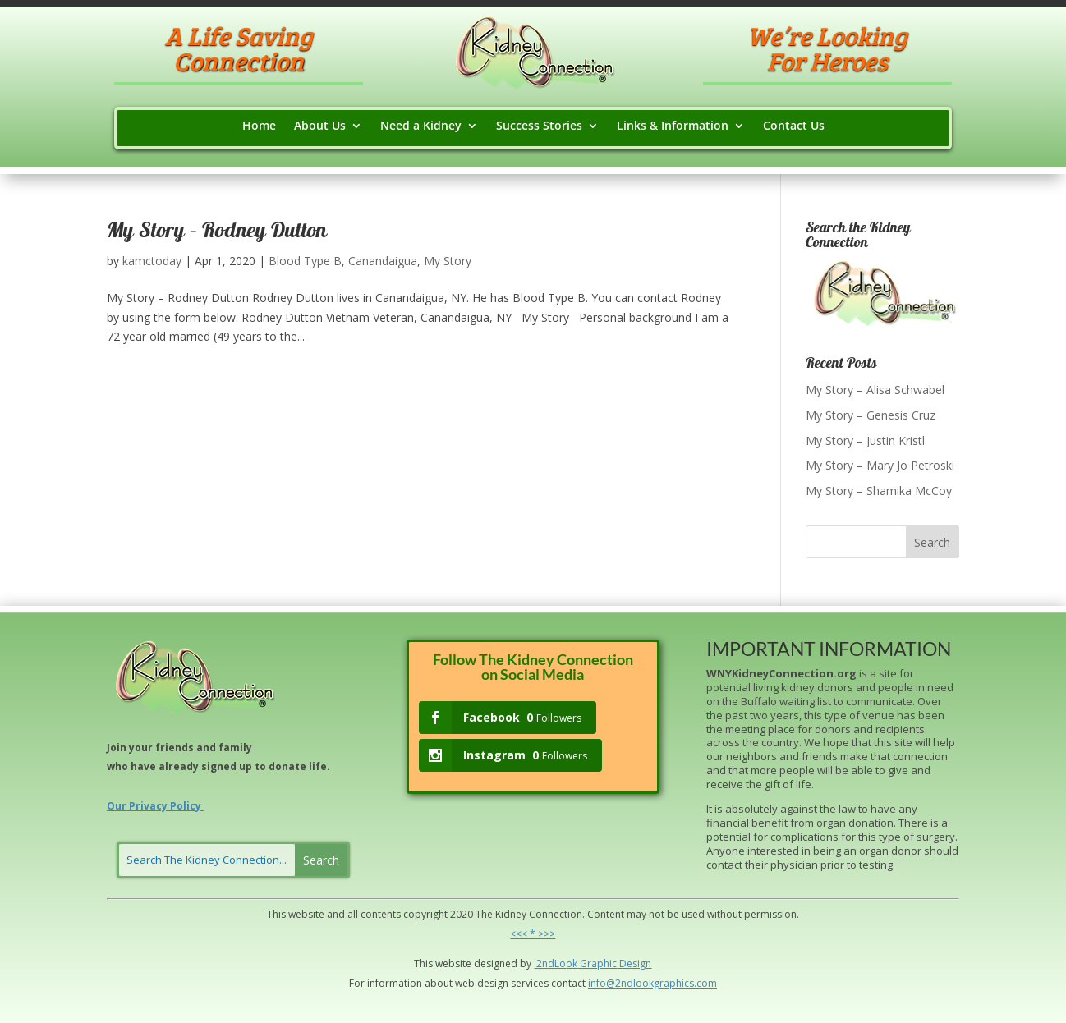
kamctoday (151, 260)
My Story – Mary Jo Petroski (880, 465)
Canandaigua (382, 260)
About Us (320, 126)
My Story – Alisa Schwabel (875, 389)
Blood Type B (305, 260)
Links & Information (672, 126)
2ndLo (550, 963)
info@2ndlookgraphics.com (652, 983)
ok (571, 963)
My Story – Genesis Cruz (870, 415)
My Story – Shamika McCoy (879, 490)
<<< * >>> (532, 934)
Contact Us (794, 126)
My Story (447, 260)
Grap (590, 963)
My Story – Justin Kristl (865, 440)
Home (259, 126)
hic (610, 963)
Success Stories (539, 126)
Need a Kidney (421, 126)
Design (634, 963)
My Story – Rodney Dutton (217, 232)
